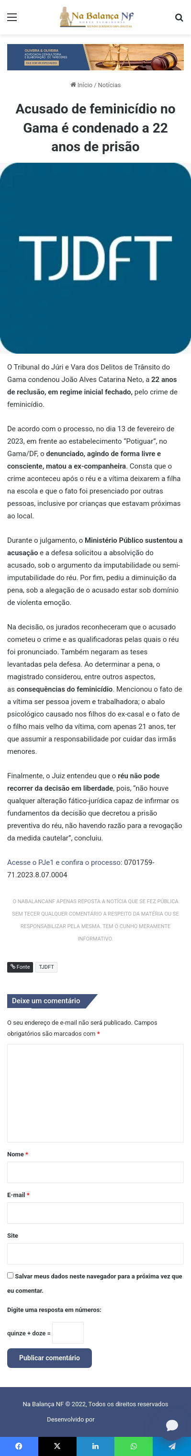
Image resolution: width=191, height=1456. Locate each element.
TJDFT (46, 967)
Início (81, 85)
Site (12, 1235)
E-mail (18, 1194)
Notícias (109, 85)
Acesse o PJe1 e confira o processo (64, 862)
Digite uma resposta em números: (54, 1309)
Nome (17, 1154)
